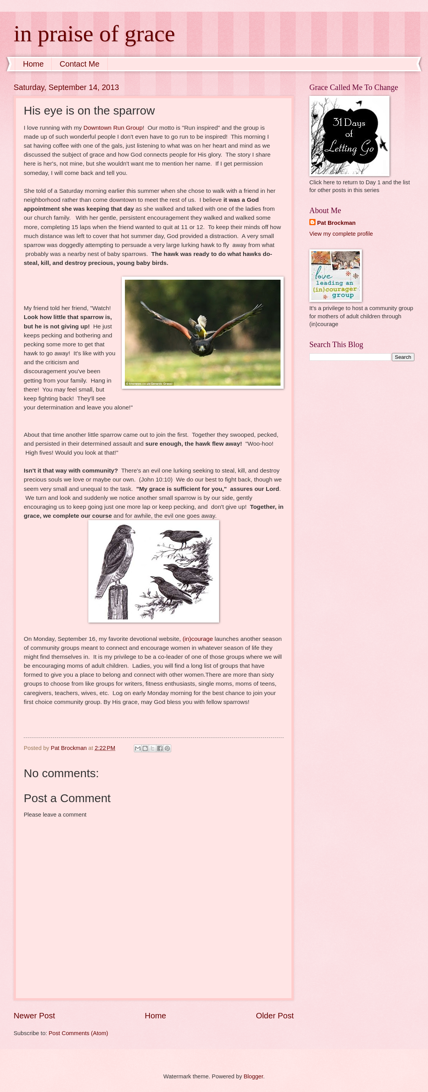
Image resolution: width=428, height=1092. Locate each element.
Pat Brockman (336, 223)
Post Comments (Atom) (78, 1033)
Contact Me (79, 64)
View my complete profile (341, 234)
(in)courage (197, 638)
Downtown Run (105, 127)
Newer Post (34, 1015)
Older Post (275, 1015)
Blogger (253, 1076)
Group (134, 127)
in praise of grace (94, 33)
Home (33, 64)
